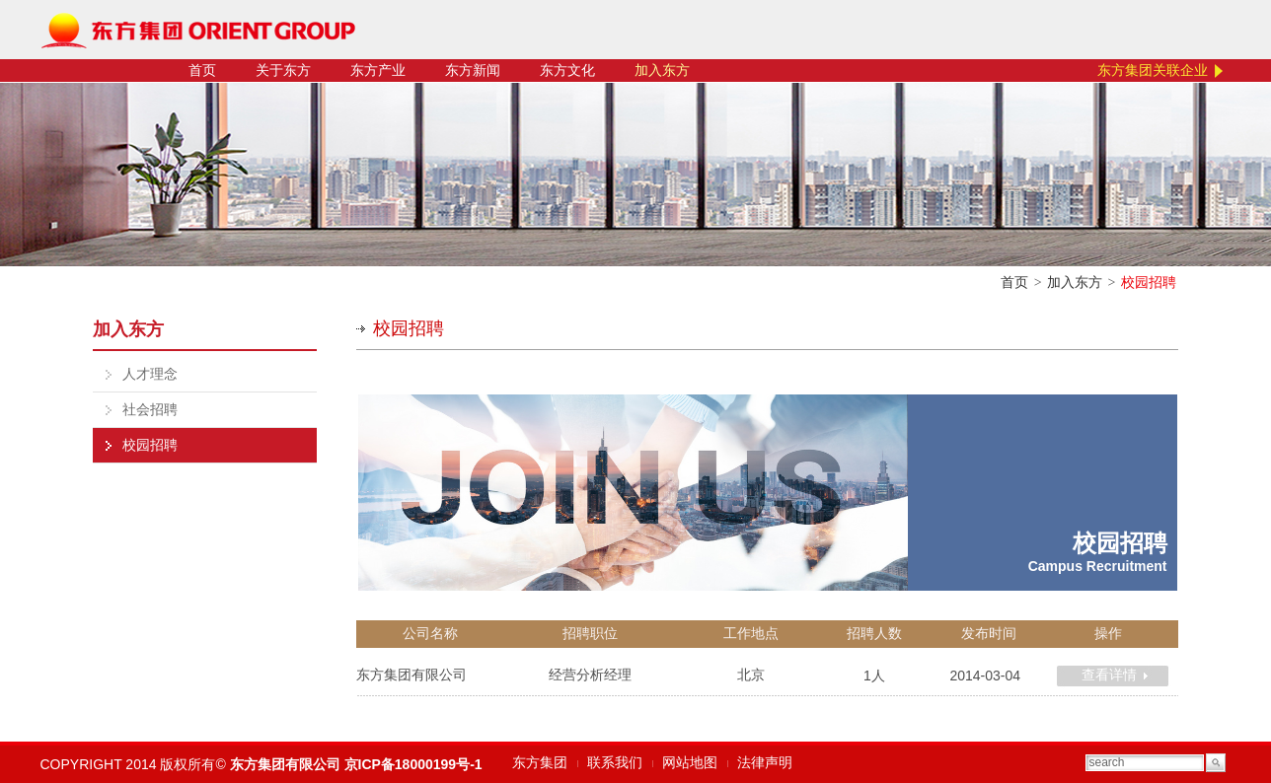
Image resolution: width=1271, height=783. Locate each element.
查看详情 (1109, 675)
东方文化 (567, 70)
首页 (202, 70)
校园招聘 (150, 445)
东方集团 (539, 762)
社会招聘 (150, 409)
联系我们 (614, 762)
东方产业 (378, 70)
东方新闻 (472, 70)
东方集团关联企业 (1152, 70)
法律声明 (764, 762)
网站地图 (689, 762)
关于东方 (283, 70)
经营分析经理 (590, 675)
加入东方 (662, 70)
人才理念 (150, 374)
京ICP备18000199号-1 (413, 764)
